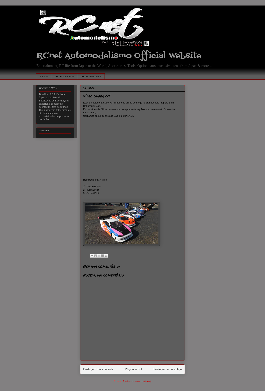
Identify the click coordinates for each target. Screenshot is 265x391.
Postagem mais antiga (167, 369)
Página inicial (133, 369)
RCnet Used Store (91, 76)
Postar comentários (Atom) (137, 381)
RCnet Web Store (64, 76)
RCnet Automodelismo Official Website (118, 56)
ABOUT (44, 76)
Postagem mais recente (98, 369)
